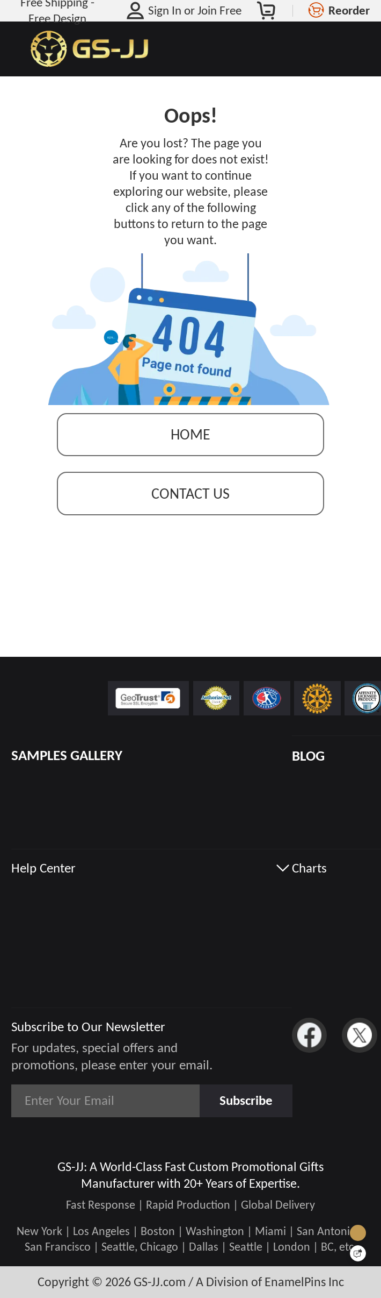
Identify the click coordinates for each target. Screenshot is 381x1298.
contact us (190, 493)
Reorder (349, 10)
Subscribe (246, 1100)
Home (190, 434)
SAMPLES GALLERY (66, 755)
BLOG (308, 755)
